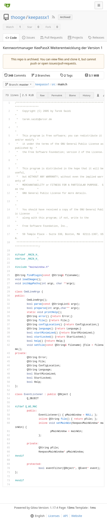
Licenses (54, 516)
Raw (42, 95)
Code (11, 38)
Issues (28, 37)
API (65, 516)
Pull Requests (51, 37)
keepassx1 (39, 17)
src (53, 84)
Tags (66, 75)
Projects (75, 37)
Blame (72, 95)
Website (76, 516)
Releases (96, 37)
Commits (15, 75)
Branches (40, 75)
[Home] (7, 5)
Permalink (57, 95)
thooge (18, 17)
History (86, 95)
